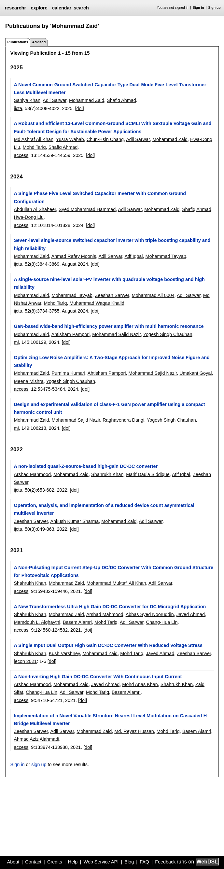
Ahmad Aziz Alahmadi (36, 739)
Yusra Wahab (70, 139)
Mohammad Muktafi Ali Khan (116, 583)
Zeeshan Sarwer (112, 295)
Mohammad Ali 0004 (153, 295)
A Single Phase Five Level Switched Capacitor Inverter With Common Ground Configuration (100, 197)
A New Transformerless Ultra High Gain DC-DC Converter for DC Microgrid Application (110, 606)
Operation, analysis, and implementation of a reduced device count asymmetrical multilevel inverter (104, 509)
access (21, 155)
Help (73, 861)
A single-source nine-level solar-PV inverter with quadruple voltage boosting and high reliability (109, 283)
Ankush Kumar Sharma (74, 521)
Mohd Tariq (34, 147)
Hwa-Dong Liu (28, 217)
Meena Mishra (28, 381)
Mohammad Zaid (86, 100)
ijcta (18, 108)
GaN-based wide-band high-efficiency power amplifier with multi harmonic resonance (108, 326)
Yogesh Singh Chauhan (167, 334)
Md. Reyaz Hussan (134, 731)
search (81, 7)
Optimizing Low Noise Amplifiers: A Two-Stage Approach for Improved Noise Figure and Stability (111, 361)
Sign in (198, 7)
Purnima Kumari (68, 373)
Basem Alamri (77, 622)
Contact (33, 861)
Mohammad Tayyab (165, 256)
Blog (129, 861)
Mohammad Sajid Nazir (116, 334)
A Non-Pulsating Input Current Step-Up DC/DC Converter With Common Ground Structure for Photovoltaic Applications (113, 571)
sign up (38, 764)
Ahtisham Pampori (70, 334)
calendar (61, 7)
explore (39, 7)
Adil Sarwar (54, 100)
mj (16, 342)
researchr (15, 7)
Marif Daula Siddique (148, 474)
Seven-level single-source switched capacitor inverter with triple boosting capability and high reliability (112, 244)
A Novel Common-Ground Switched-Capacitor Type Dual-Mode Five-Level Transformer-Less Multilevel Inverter (111, 88)
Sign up (214, 7)
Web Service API (101, 861)
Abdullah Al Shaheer (35, 209)
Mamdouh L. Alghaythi (37, 622)
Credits (54, 861)
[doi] (79, 108)
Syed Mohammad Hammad (87, 209)
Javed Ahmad (190, 614)
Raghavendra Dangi (123, 420)
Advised (39, 42)
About (13, 861)
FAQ (144, 861)
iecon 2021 (25, 661)
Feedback (165, 861)
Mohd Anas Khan (140, 684)
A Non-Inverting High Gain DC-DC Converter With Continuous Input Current (98, 676)
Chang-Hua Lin (162, 622)
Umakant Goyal (195, 373)
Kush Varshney (64, 653)
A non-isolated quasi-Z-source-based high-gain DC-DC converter (86, 466)
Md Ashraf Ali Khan (33, 139)
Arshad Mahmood (32, 474)
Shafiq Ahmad (121, 100)
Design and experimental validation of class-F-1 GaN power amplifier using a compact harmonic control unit (109, 408)
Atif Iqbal (133, 256)
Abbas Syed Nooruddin (150, 614)
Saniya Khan (27, 100)
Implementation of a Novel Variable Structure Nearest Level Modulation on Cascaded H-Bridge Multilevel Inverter (111, 719)
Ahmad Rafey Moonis (73, 256)
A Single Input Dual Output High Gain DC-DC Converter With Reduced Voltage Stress (108, 645)
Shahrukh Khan (107, 474)
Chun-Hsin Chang (105, 139)
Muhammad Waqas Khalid (96, 303)
